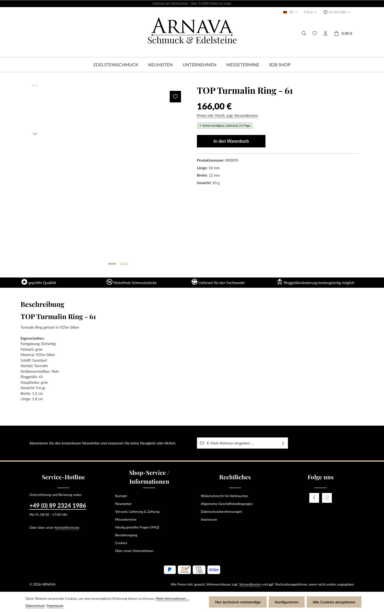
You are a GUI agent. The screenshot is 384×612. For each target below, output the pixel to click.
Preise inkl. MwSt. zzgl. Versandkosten (227, 115)
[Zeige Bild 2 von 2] (124, 264)
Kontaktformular (67, 527)
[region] (106, 177)
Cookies (121, 543)
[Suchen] (304, 33)
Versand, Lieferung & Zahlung (137, 511)
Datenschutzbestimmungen (221, 511)
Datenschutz (34, 605)
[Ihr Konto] (325, 33)
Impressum (209, 519)
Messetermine (125, 519)
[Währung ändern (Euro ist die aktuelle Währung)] (310, 12)
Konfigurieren (286, 602)
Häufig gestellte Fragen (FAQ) (137, 527)
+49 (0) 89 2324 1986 (57, 505)
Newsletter (123, 504)
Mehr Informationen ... (172, 598)
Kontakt (121, 496)
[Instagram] (327, 498)
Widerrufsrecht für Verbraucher (224, 496)
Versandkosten (250, 584)
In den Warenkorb (231, 141)
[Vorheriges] (35, 85)
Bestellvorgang (126, 535)
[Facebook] (314, 498)
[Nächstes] (35, 134)
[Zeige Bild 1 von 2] (112, 264)
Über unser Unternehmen (134, 551)
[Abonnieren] (283, 443)
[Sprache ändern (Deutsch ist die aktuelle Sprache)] (290, 12)
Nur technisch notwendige (238, 602)
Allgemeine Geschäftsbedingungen (227, 504)
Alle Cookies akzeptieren (334, 602)
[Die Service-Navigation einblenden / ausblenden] (336, 12)
